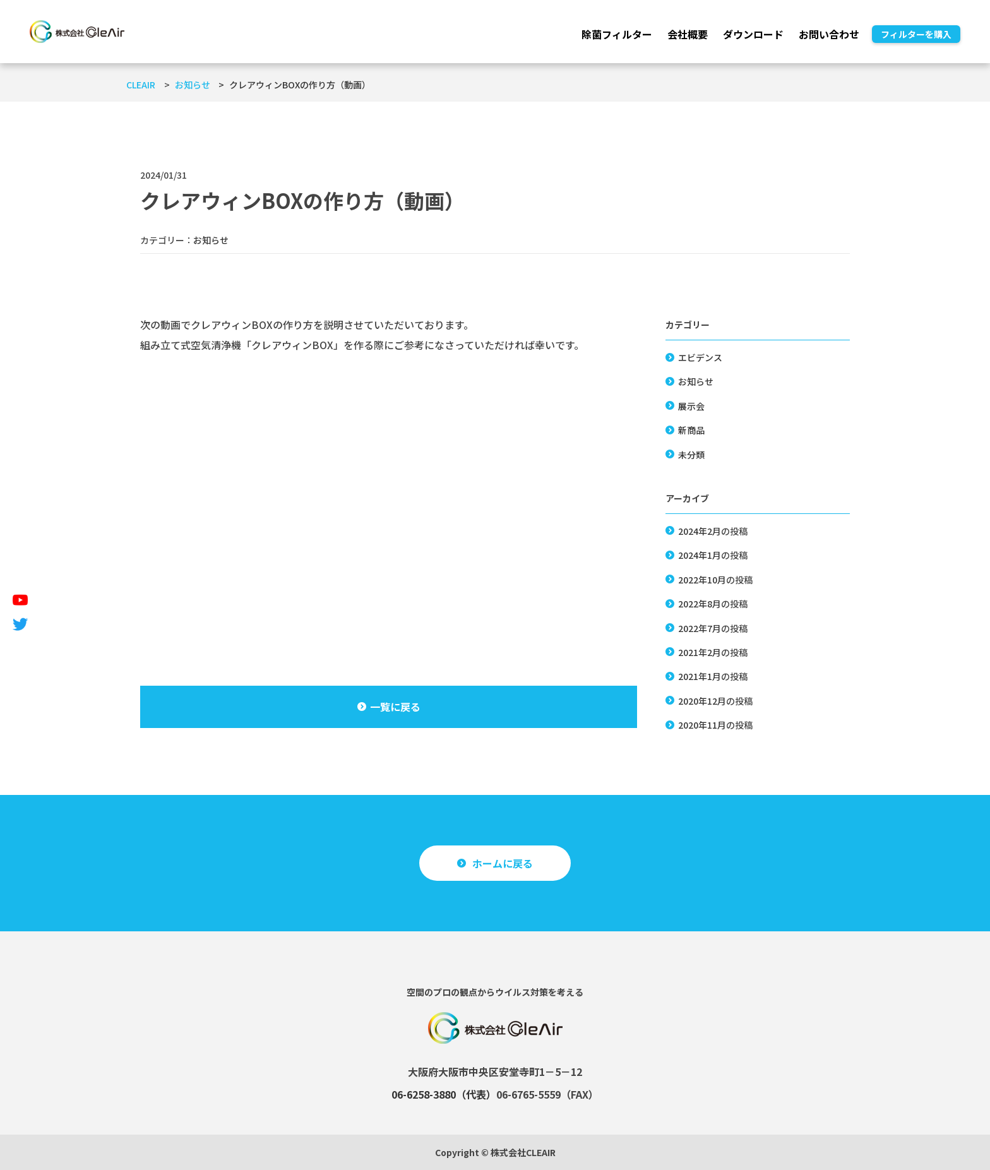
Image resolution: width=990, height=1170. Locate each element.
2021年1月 (699, 676)
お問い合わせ (829, 34)
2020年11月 (702, 725)
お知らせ (211, 240)
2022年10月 (702, 579)
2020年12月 (702, 701)
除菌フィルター (616, 34)
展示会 (691, 406)
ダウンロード (753, 34)
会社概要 (687, 34)
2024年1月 (699, 555)
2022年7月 (699, 628)
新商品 (691, 430)
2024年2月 (699, 531)
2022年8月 (699, 603)
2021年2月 (699, 652)
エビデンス (700, 357)
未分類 (691, 454)
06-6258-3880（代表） (443, 1094)
